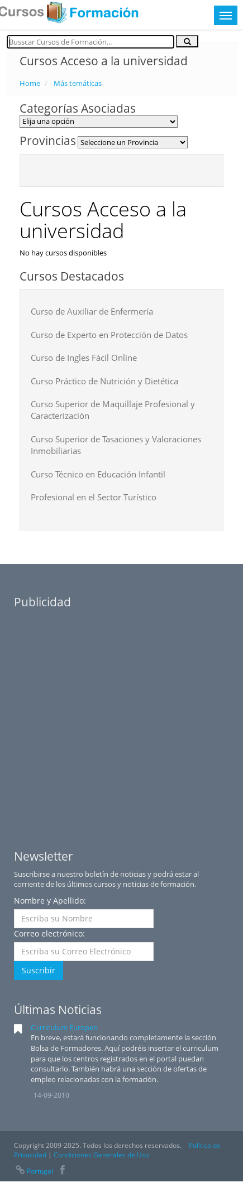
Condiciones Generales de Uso (101, 1155)
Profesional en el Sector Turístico (93, 497)
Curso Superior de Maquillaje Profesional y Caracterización (113, 409)
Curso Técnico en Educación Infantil (98, 474)
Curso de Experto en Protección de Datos (109, 334)
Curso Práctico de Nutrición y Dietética (104, 381)
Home (30, 83)
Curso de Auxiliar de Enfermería (92, 311)
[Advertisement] (104, 719)
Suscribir (38, 970)
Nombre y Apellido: (50, 900)
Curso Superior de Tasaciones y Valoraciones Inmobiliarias (116, 444)
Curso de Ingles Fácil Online (84, 357)
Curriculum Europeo (64, 1027)
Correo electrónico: (49, 933)
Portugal (33, 1171)
